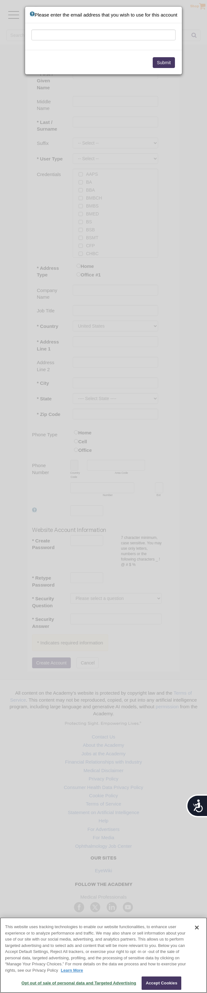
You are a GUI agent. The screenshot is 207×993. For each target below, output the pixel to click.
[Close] (197, 928)
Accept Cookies (161, 983)
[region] (103, 955)
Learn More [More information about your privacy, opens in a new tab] (72, 970)
